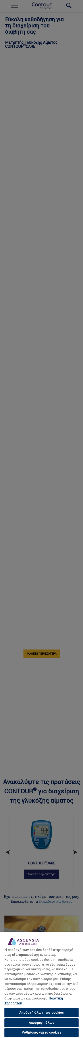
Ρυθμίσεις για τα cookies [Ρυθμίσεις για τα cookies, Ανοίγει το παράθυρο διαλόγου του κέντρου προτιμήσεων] (41, 1032)
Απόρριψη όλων (41, 1023)
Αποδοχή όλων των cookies (41, 1013)
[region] (41, 985)
